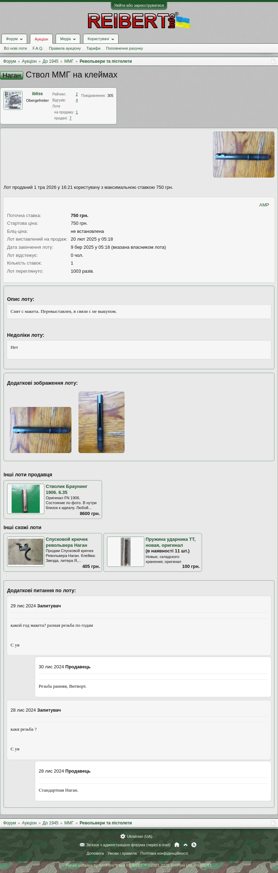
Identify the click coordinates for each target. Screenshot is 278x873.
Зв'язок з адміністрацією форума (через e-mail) (128, 845)
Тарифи (94, 48)
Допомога (95, 853)
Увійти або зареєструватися (139, 5)
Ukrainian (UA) (139, 836)
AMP (264, 205)
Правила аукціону (65, 48)
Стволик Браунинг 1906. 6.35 (66, 489)
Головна (176, 844)
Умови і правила (122, 853)
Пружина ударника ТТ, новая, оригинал (171, 542)
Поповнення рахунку (124, 48)
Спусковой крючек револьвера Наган (67, 542)
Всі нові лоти (15, 48)
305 (110, 96)
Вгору (185, 844)
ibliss (37, 93)
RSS (193, 844)
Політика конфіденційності (164, 853)
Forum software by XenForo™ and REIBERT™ (139, 865)
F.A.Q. (37, 48)
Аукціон (41, 39)
